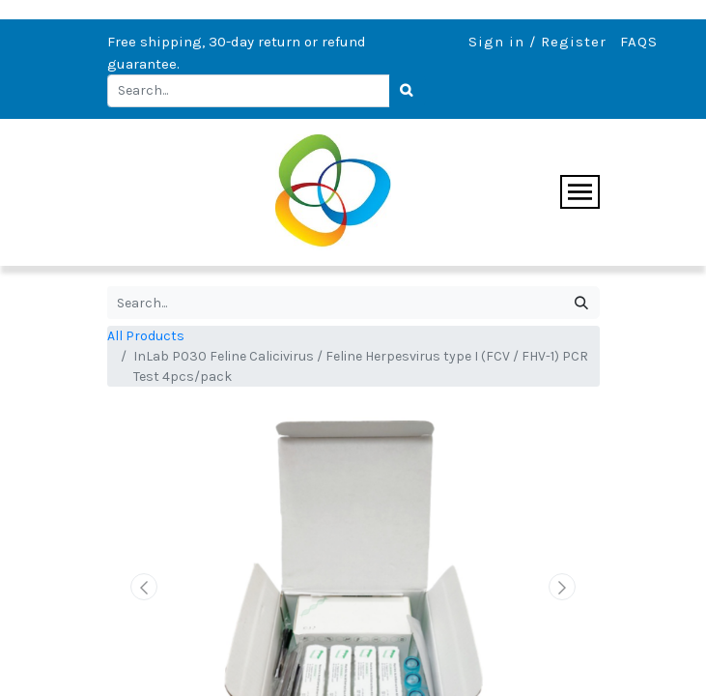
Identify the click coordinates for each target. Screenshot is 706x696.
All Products (145, 336)
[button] (144, 586)
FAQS (639, 41)
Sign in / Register (537, 41)
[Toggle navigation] (580, 192)
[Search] (407, 90)
